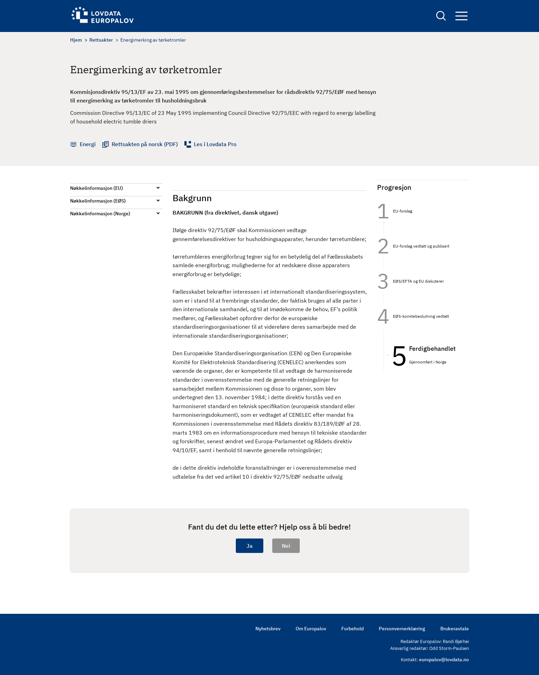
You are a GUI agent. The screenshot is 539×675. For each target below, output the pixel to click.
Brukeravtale (454, 628)
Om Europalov (311, 628)
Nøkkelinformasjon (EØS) (98, 201)
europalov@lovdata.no (444, 659)
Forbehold (352, 628)
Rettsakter (101, 40)
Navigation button (461, 16)
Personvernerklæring (402, 628)
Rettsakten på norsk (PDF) (145, 144)
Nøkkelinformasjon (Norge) (100, 213)
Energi (88, 144)
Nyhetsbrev (267, 628)
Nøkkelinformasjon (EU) (96, 188)
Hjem (76, 40)
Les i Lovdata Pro (215, 144)
